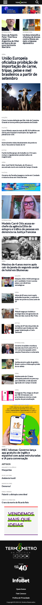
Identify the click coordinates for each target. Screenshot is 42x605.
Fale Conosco (21, 594)
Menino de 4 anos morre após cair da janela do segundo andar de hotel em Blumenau (20, 267)
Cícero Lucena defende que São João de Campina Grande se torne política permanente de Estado (20, 121)
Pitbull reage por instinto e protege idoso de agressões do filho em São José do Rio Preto (26, 313)
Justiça (4, 150)
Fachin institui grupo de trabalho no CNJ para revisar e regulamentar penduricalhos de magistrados (19, 155)
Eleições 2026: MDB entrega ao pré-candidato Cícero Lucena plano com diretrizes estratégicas (27, 282)
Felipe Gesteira (7, 475)
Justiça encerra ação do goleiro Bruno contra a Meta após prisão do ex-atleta (27, 364)
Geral (4, 54)
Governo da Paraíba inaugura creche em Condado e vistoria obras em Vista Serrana (21, 176)
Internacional (6, 32)
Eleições (4, 117)
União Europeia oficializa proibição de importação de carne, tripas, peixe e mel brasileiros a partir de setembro (20, 68)
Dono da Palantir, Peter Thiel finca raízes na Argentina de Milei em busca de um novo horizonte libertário (10, 41)
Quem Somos (21, 589)
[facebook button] (15, 556)
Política (4, 128)
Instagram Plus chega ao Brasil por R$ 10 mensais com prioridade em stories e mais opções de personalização (26, 396)
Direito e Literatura (8, 500)
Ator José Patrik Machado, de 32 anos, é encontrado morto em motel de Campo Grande (19, 166)
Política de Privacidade (21, 598)
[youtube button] (27, 556)
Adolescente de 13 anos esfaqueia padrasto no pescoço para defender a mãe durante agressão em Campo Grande (27, 379)
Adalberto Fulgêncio (9, 467)
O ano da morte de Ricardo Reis (15, 502)
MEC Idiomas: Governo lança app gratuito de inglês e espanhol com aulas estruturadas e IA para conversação (21, 454)
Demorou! (6, 486)
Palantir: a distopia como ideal (14, 494)
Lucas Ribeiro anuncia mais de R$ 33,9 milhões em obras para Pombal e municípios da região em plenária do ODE (21, 132)
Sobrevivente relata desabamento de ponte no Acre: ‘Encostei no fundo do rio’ (19, 144)
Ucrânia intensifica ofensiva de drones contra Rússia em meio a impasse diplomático (31, 39)
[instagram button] (19, 556)
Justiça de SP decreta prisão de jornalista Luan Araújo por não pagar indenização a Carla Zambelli (26, 329)
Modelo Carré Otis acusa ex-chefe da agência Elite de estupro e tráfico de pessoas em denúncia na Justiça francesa (20, 228)
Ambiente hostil (8, 478)
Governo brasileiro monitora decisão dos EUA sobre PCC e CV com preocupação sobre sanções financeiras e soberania (27, 349)
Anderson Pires (7, 483)
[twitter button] (23, 556)
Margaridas (7, 470)
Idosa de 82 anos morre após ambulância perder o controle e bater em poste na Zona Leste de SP (27, 298)
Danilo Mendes (7, 492)
